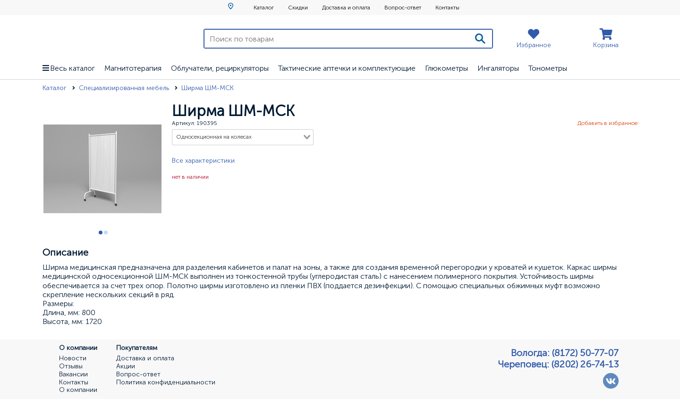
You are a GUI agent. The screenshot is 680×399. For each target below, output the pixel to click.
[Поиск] (480, 39)
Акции (125, 366)
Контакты (447, 7)
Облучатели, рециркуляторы (220, 68)
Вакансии (73, 374)
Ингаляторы (498, 68)
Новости (72, 358)
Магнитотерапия (133, 68)
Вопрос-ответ (402, 7)
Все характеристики (203, 161)
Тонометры (547, 68)
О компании (78, 390)
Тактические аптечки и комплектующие (347, 68)
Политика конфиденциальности (165, 382)
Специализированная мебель (125, 88)
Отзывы (71, 366)
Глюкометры (446, 68)
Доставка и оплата (346, 7)
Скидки (298, 7)
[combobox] (243, 137)
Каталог (264, 7)
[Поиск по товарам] (336, 39)
